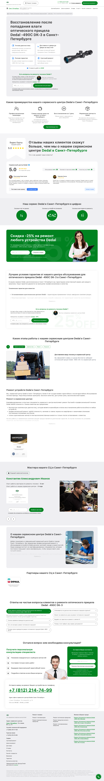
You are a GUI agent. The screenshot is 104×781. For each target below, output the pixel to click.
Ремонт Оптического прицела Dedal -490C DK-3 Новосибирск (84, 738)
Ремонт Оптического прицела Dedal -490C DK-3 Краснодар (84, 726)
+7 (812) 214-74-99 (63, 1)
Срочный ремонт (55, 8)
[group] (13, 582)
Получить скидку (38, 252)
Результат (46, 346)
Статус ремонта (75, 3)
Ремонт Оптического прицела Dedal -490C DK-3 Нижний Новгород (84, 734)
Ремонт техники (30, 3)
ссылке (16, 765)
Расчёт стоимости (86, 8)
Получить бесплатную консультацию (82, 666)
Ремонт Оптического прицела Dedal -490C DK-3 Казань (84, 742)
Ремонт (39, 346)
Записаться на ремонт (40, 320)
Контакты (9, 751)
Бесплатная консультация (43, 85)
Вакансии (9, 756)
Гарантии (95, 8)
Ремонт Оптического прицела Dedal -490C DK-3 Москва (84, 718)
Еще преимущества (52, 127)
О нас (77, 8)
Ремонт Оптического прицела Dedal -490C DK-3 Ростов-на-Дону (84, 730)
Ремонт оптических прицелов (61, 717)
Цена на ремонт (65, 8)
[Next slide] (14, 519)
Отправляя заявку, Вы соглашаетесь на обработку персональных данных (28, 257)
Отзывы (73, 8)
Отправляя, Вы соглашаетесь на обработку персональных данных (24, 513)
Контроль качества (11, 761)
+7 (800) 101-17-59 (12, 729)
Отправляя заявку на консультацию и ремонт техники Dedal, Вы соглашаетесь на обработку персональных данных (82, 672)
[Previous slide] (8, 519)
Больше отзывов (90, 189)
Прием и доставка (19, 346)
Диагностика (30, 346)
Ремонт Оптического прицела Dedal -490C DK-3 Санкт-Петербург (84, 722)
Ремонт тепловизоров (38, 717)
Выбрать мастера (36, 510)
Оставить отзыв (32, 189)
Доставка (9, 745)
